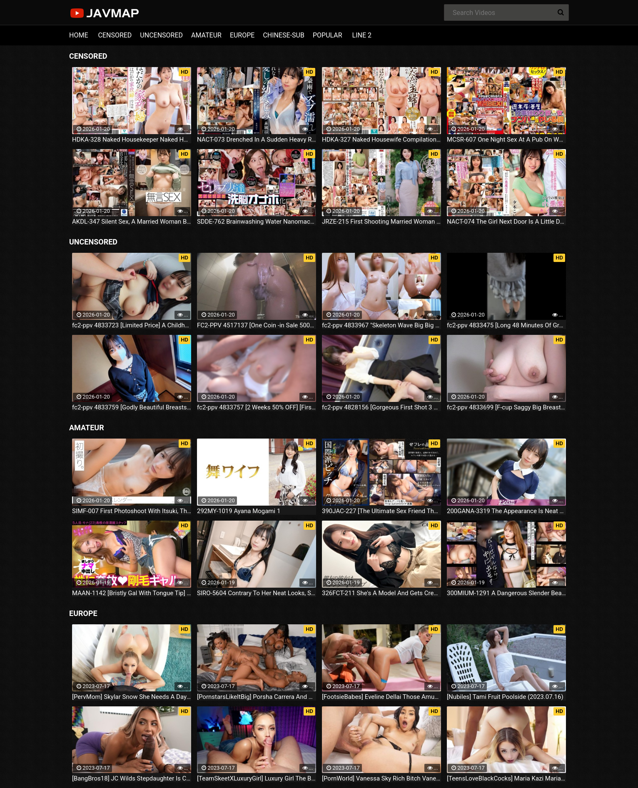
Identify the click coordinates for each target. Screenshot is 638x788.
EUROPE (242, 35)
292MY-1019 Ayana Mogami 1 (238, 511)
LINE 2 (361, 35)
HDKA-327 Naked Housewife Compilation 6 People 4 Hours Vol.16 (381, 139)
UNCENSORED (161, 35)
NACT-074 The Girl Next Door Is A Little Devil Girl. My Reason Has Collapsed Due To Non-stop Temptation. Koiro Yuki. (506, 221)
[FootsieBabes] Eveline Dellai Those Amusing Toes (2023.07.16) (381, 697)
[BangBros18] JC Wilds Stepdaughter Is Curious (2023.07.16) (131, 778)
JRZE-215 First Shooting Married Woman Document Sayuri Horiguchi (381, 221)
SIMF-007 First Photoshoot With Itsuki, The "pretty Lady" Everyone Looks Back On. (131, 511)
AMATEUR (206, 35)
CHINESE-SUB (283, 35)
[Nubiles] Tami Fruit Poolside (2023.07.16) (505, 697)
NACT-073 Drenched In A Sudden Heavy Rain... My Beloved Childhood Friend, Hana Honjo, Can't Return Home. (256, 139)
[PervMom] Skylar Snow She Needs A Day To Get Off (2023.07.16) (131, 697)
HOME (78, 35)
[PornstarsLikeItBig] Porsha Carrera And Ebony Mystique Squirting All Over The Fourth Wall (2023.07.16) (256, 697)
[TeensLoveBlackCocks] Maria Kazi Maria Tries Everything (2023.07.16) (506, 778)
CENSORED (115, 35)
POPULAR (327, 35)
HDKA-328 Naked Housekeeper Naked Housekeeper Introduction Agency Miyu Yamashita (131, 139)
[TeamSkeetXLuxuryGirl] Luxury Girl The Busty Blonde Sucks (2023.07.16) (256, 778)
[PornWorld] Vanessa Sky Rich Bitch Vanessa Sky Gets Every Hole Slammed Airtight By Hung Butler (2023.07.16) (381, 778)
